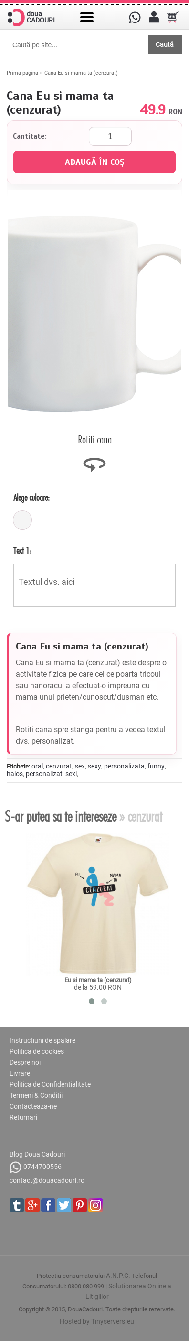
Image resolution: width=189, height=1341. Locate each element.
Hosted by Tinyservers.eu (97, 1321)
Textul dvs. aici (94, 585)
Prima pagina (22, 73)
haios (15, 774)
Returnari (23, 1117)
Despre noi (25, 1062)
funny (156, 766)
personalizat (44, 774)
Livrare (20, 1073)
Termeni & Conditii (36, 1095)
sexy (94, 766)
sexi (71, 774)
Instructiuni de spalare (42, 1040)
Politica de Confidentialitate (50, 1084)
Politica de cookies (37, 1051)
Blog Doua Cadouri (37, 1154)
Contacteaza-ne (33, 1106)
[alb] (22, 520)
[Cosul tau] (172, 17)
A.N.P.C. (118, 1275)
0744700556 (36, 1167)
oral (37, 766)
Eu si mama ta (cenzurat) (98, 980)
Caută (165, 44)
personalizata (124, 766)
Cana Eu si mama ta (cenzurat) (81, 73)
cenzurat (59, 766)
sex (80, 766)
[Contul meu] (153, 17)
